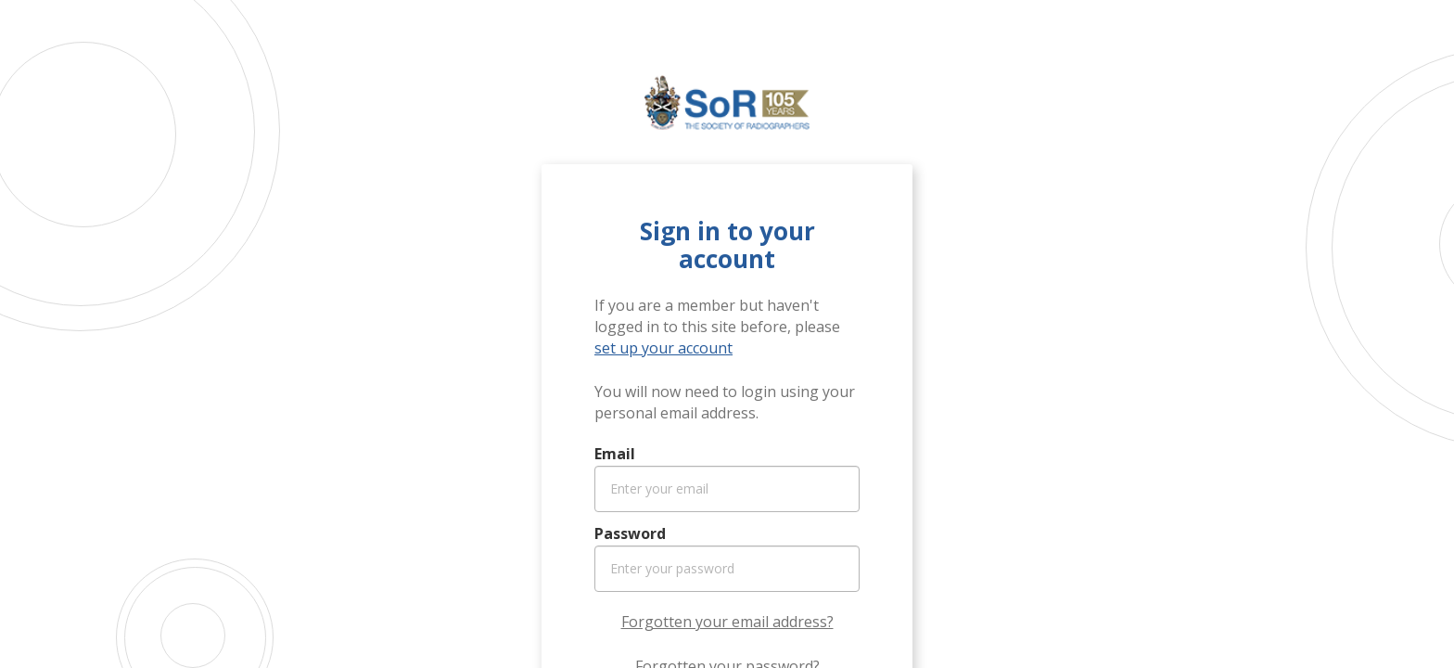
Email (614, 453)
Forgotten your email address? (727, 621)
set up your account (663, 348)
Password (630, 533)
